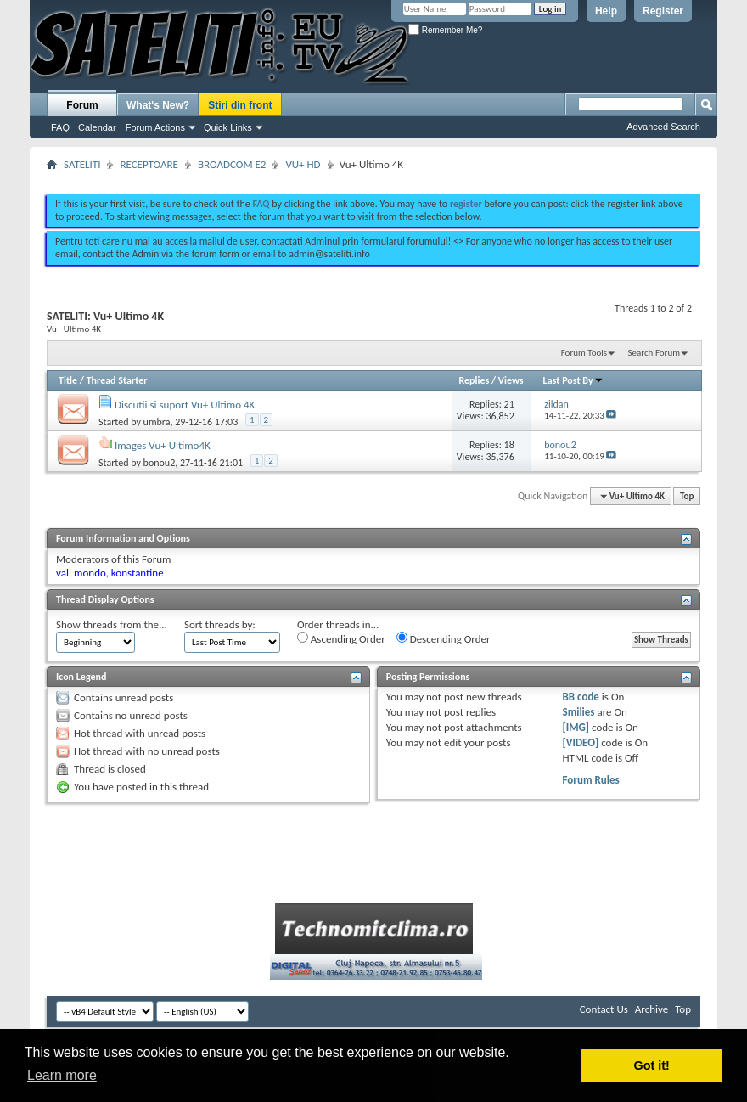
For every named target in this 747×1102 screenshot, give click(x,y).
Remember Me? (445, 30)
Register (663, 11)
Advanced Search (663, 126)
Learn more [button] (62, 1075)
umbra (157, 422)
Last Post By (573, 380)
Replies (473, 380)
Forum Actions (155, 127)
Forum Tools (584, 352)
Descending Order (443, 638)
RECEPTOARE (149, 164)
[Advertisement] (373, 176)
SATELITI (82, 164)
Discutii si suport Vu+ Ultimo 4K (185, 404)
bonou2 (159, 463)
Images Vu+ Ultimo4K (163, 445)
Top (687, 496)
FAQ (60, 127)
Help (606, 11)
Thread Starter (117, 380)
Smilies (579, 712)
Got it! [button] (652, 1065)
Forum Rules (591, 779)
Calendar (97, 127)
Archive (651, 1009)
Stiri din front (240, 105)
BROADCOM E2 (232, 164)
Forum (82, 105)
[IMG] (576, 727)
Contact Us (604, 1009)
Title (68, 380)
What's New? (157, 105)
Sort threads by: (220, 624)
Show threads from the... (111, 624)
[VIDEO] (581, 742)
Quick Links (228, 127)
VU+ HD (302, 164)
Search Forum (654, 352)
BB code (581, 696)
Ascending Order (341, 638)
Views (511, 380)
